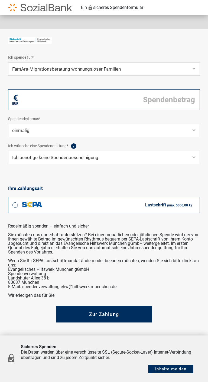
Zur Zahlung (104, 314)
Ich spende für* (21, 57)
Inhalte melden (170, 369)
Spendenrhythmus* (24, 119)
